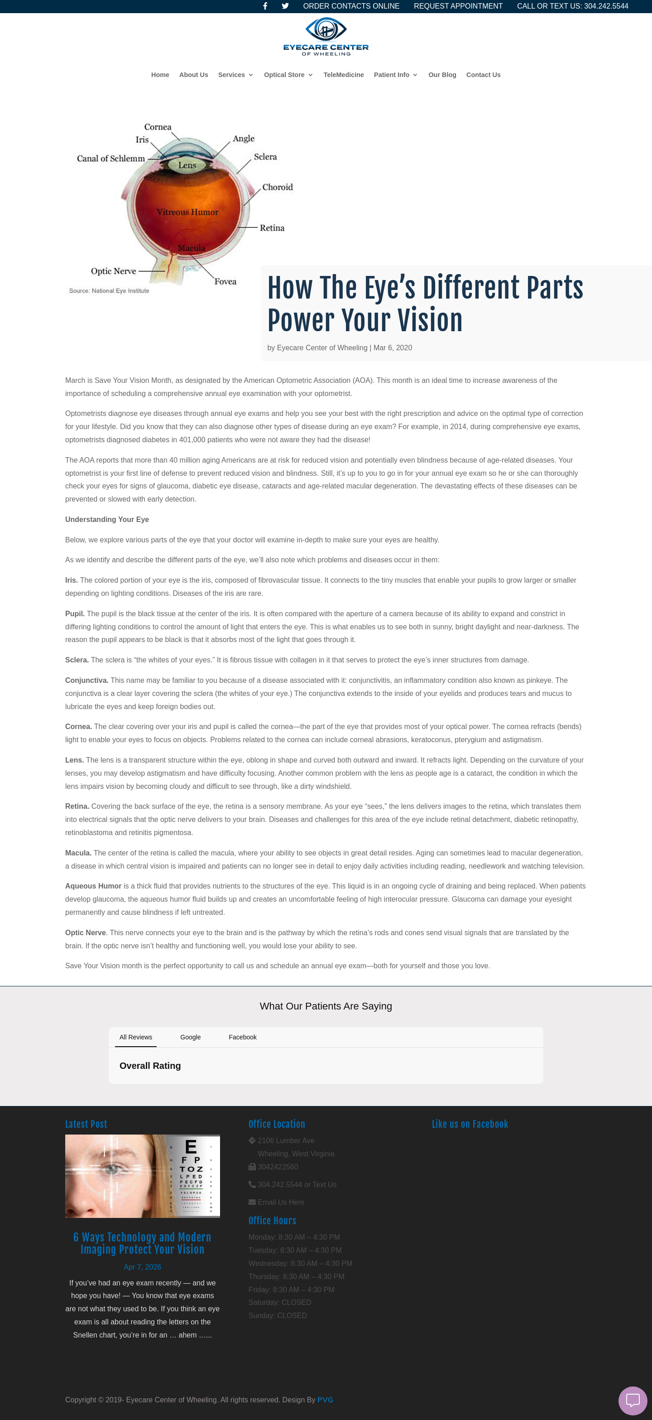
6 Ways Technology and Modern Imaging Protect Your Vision (142, 1244)
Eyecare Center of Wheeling (322, 348)
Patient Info (391, 74)
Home (160, 74)
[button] (108, 1093)
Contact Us (483, 74)
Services (231, 74)
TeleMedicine (344, 74)
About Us (193, 74)
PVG (325, 1399)
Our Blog (442, 74)
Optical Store (284, 74)
